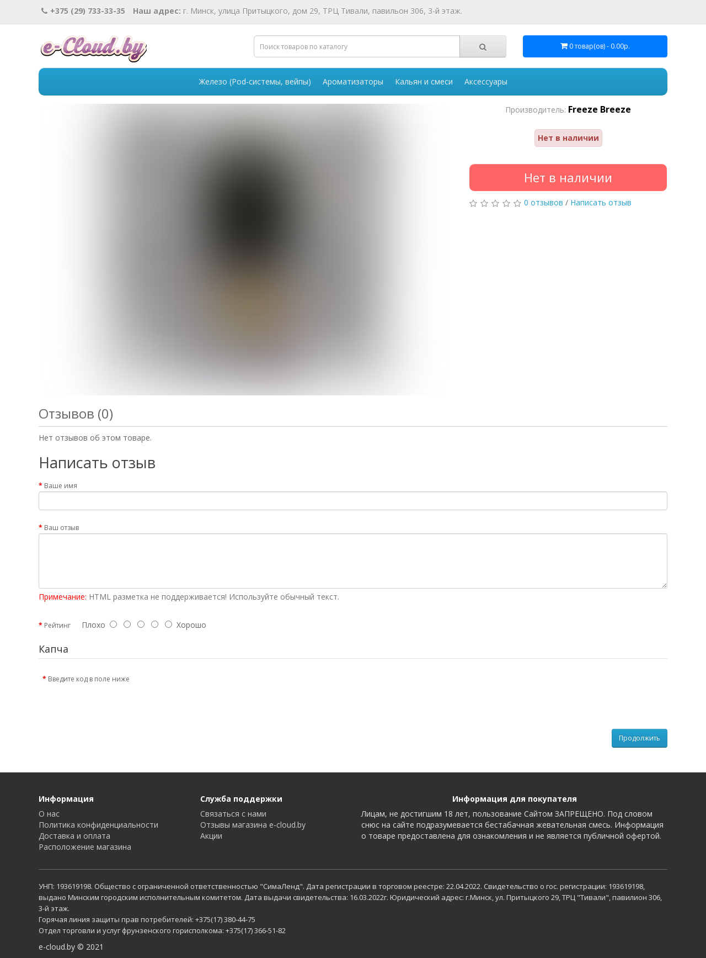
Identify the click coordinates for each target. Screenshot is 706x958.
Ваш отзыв (61, 527)
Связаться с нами (233, 813)
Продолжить (639, 738)
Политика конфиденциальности (98, 824)
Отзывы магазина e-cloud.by (253, 824)
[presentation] (230, 691)
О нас (49, 813)
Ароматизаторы (353, 81)
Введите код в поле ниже (89, 679)
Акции (211, 835)
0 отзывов (543, 202)
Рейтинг (57, 625)
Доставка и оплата (74, 835)
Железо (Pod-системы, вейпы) (255, 81)
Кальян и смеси (424, 81)
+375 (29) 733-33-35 (83, 11)
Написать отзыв (601, 202)
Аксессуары (485, 81)
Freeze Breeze (599, 109)
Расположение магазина (85, 846)
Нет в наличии (568, 177)
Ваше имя (60, 485)
